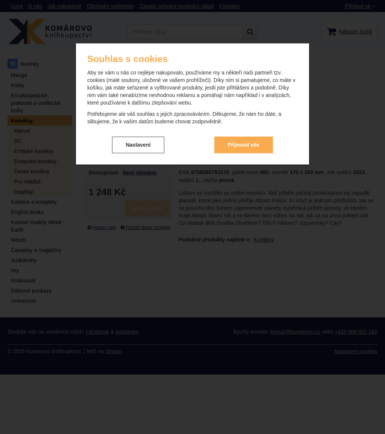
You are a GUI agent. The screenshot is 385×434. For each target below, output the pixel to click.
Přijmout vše (243, 145)
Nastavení (138, 145)
